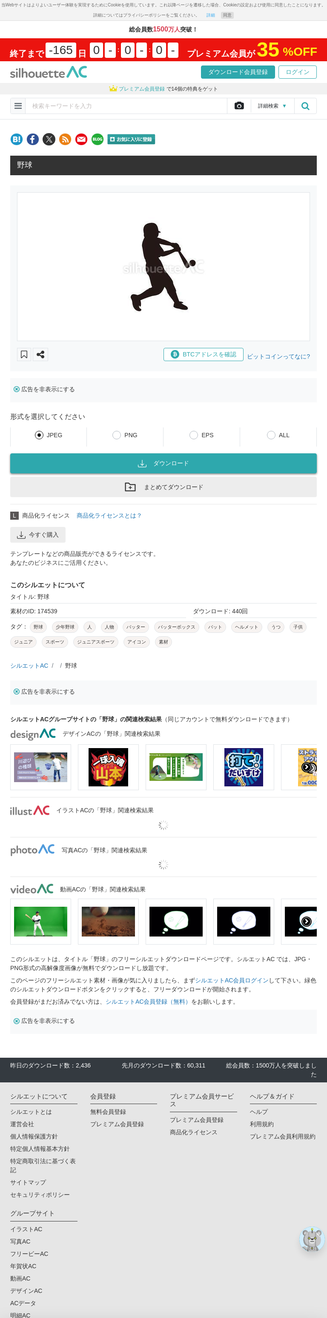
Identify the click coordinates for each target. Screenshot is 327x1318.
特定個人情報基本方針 (40, 1148)
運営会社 (22, 1124)
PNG (130, 435)
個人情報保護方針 (34, 1136)
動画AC (20, 1278)
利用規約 (262, 1124)
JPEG (55, 435)
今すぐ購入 (38, 535)
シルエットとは (31, 1111)
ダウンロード (163, 463)
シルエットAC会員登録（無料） (148, 1001)
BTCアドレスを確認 (203, 354)
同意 (227, 15)
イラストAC (26, 1229)
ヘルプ (259, 1111)
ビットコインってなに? (278, 356)
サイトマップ (28, 1182)
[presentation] (306, 767)
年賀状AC (23, 1266)
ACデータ (23, 1303)
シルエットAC (29, 665)
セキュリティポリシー (40, 1194)
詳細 (211, 15)
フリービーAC (29, 1253)
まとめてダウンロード (163, 487)
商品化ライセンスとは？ (109, 515)
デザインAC (26, 1290)
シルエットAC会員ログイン (232, 980)
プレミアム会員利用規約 (283, 1136)
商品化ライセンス (194, 1132)
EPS (207, 435)
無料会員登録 (108, 1111)
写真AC (20, 1241)
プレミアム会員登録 (117, 1124)
